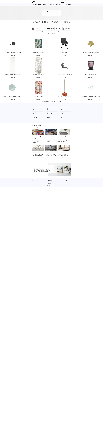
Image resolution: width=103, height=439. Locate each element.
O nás (64, 177)
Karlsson (34, 113)
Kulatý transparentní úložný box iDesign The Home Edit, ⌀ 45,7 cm (91, 96)
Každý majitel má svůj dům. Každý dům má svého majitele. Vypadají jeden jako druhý (38, 132)
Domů (33, 4)
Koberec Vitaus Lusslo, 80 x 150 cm (38, 96)
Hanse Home (64, 114)
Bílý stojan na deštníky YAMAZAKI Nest (38, 74)
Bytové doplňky (44, 4)
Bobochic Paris (44, 114)
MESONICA (54, 109)
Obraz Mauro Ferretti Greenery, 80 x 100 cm (38, 52)
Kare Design (54, 108)
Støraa (64, 108)
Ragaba (34, 108)
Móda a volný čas (61, 4)
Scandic (64, 109)
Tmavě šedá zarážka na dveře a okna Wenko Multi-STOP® (64, 74)
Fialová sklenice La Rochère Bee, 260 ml (90, 74)
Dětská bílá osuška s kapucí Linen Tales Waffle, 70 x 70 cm (12, 74)
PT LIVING (44, 113)
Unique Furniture (35, 114)
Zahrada (57, 4)
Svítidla (66, 4)
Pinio (43, 109)
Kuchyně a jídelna (49, 4)
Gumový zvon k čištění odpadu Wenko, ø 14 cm (64, 96)
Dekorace (39, 4)
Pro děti (69, 4)
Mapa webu (49, 179)
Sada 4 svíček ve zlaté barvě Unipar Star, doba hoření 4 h (91, 52)
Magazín (49, 177)
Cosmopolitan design (65, 113)
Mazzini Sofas (34, 109)
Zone (53, 113)
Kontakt (64, 179)
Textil (53, 4)
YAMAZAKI (54, 114)
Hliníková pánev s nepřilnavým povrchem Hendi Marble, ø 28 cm (12, 52)
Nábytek (36, 4)
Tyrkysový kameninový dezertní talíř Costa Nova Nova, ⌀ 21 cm (12, 96)
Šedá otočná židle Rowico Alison (64, 52)
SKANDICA (44, 108)
